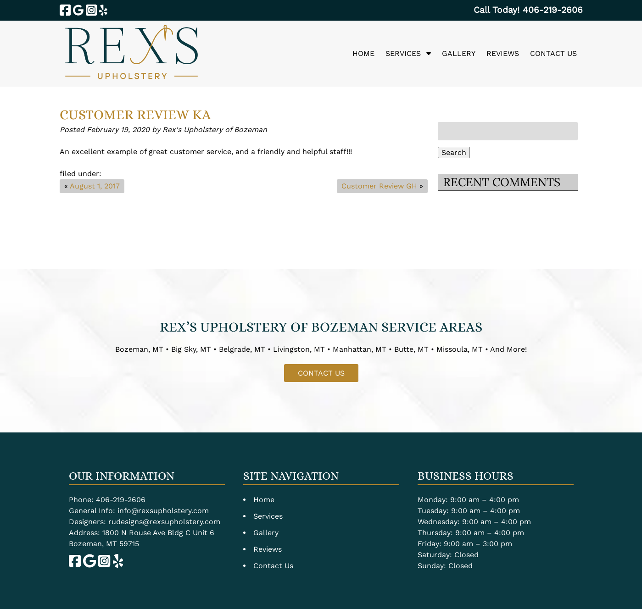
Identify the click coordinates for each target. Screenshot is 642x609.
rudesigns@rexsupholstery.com (164, 521)
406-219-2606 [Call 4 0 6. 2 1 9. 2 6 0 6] (120, 499)
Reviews (502, 53)
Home (363, 53)
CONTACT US (321, 373)
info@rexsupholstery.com (163, 510)
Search (453, 152)
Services (403, 53)
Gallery (458, 53)
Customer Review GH (379, 186)
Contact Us (553, 53)
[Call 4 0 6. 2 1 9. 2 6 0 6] (553, 10)
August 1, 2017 (95, 186)
